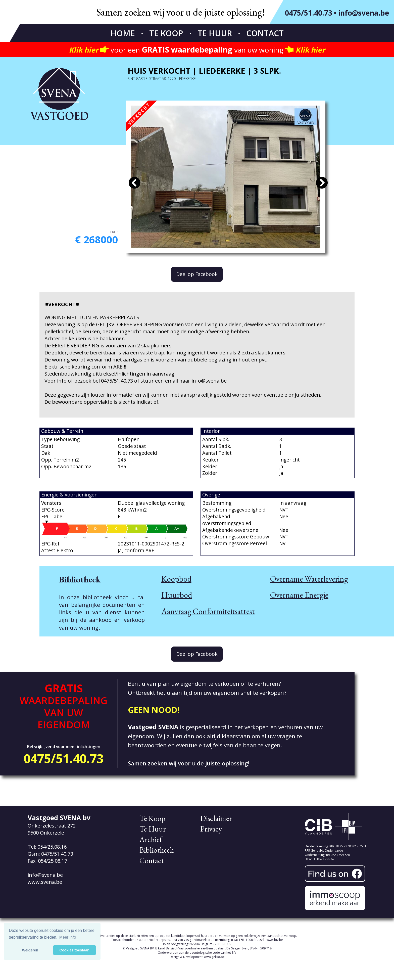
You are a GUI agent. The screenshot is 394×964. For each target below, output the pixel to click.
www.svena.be (45, 882)
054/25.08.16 (52, 846)
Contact (265, 33)
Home (123, 33)
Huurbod (176, 594)
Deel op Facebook (197, 274)
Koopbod (176, 578)
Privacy (211, 829)
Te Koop (166, 33)
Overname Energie (299, 594)
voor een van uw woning (197, 50)
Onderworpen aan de (197, 952)
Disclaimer (216, 818)
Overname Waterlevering (309, 578)
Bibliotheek (156, 850)
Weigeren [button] (30, 950)
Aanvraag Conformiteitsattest (208, 611)
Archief (150, 839)
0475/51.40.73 (308, 13)
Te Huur (215, 33)
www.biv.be (275, 940)
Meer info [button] (67, 937)
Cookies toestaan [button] (74, 950)
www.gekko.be (214, 957)
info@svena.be (363, 13)
